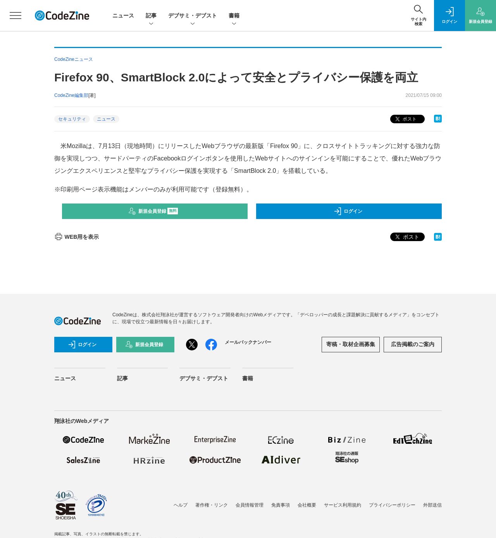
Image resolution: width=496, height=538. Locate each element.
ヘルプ (181, 505)
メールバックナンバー (248, 342)
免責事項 (280, 505)
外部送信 (432, 505)
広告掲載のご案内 (412, 344)
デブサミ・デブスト (192, 16)
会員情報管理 (250, 505)
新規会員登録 (153, 211)
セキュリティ (72, 119)
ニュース (123, 15)
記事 (151, 16)
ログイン (348, 211)
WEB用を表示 (76, 237)
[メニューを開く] (15, 15)
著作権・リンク (211, 505)
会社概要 (307, 505)
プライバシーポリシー (392, 505)
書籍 (234, 16)
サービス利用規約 (342, 505)
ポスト (405, 119)
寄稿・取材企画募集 (350, 344)
